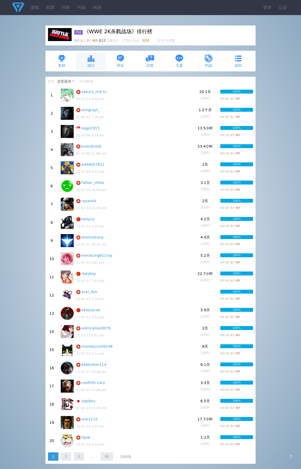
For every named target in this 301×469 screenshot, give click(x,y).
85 (107, 456)
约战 (81, 7)
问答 (66, 7)
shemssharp (92, 237)
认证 (283, 7)
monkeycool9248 (97, 346)
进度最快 (64, 81)
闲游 (97, 7)
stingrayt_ (90, 110)
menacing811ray (96, 255)
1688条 (126, 456)
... (92, 456)
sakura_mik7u (94, 92)
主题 (179, 61)
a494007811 (93, 164)
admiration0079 (96, 328)
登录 (267, 7)
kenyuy (88, 219)
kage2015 (90, 128)
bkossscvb (90, 310)
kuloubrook (91, 146)
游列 (238, 61)
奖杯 (62, 61)
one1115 (89, 419)
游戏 (35, 7)
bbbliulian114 (93, 364)
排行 (91, 61)
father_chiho (92, 183)
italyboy (88, 274)
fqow (85, 437)
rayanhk (88, 201)
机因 (50, 7)
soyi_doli (89, 292)
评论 (120, 61)
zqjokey (88, 401)
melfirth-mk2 (93, 383)
